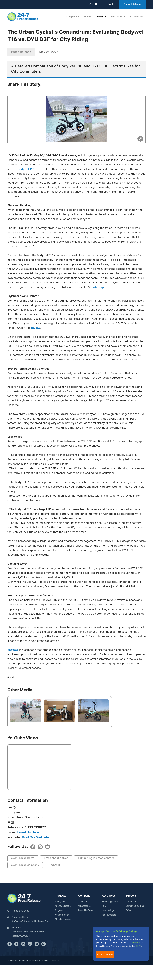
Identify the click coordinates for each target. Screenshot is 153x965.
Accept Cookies (105, 954)
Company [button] (72, 16)
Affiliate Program (63, 919)
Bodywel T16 (26, 169)
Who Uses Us (85, 906)
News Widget (108, 910)
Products (60, 895)
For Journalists (109, 915)
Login (111, 4)
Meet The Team (85, 910)
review (35, 328)
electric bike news (22, 858)
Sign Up (93, 4)
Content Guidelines (135, 906)
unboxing (98, 287)
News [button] (100, 16)
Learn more (134, 942)
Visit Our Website (35, 837)
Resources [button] (117, 16)
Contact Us (136, 16)
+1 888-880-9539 (20, 911)
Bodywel (13, 650)
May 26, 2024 (48, 52)
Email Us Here (28, 832)
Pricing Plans (61, 902)
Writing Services (63, 915)
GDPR (138, 945)
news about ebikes (56, 858)
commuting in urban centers (96, 858)
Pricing (88, 16)
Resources (109, 895)
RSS (104, 906)
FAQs (128, 910)
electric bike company (25, 865)
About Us (82, 902)
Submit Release (132, 4)
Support (131, 895)
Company (84, 895)
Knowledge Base (110, 902)
